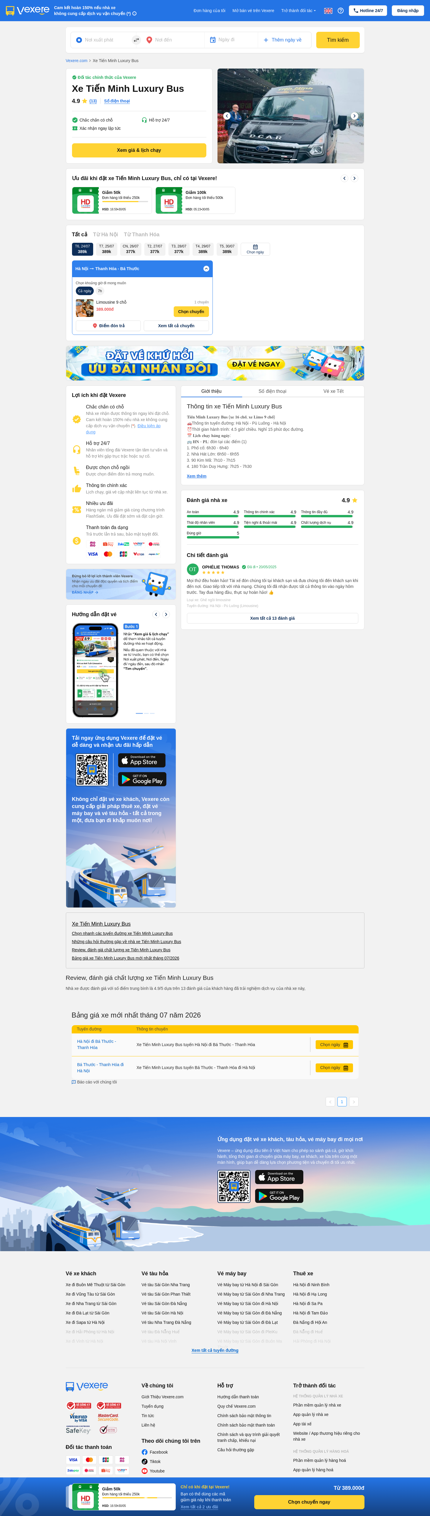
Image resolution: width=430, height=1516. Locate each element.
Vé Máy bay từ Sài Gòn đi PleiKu (247, 1331)
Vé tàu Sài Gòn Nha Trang (166, 1284)
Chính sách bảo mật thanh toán (246, 1425)
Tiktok (155, 1461)
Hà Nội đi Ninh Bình (311, 1284)
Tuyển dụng (153, 1406)
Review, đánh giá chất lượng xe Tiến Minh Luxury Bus (121, 950)
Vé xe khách (81, 1273)
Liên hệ (148, 1425)
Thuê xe (303, 1273)
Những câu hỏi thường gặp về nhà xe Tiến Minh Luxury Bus (126, 941)
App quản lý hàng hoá (313, 1469)
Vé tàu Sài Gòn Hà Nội (162, 1313)
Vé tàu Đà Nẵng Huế (161, 1331)
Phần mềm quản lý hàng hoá (319, 1460)
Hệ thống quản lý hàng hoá (321, 1451)
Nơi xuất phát (99, 40)
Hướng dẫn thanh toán (238, 1396)
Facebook (159, 1452)
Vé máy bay (232, 1273)
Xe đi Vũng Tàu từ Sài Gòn (90, 1294)
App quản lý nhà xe (311, 1414)
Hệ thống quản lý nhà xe (318, 1396)
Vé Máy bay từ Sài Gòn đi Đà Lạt (247, 1322)
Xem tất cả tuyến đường (215, 1350)
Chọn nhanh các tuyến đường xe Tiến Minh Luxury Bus (122, 933)
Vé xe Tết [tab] (334, 391)
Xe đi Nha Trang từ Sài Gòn (91, 1303)
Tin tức (148, 1415)
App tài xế (302, 1424)
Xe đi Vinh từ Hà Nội (84, 1341)
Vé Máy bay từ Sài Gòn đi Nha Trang (251, 1294)
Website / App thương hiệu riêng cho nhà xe (326, 1436)
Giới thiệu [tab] (211, 391)
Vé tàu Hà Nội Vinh (159, 1341)
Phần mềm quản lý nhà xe (317, 1405)
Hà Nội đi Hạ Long (310, 1294)
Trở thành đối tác (299, 10)
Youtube (157, 1471)
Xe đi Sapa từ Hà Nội (85, 1322)
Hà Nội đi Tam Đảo (310, 1313)
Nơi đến (163, 40)
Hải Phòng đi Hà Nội (312, 1341)
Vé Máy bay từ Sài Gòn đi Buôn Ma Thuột (249, 1344)
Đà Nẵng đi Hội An (310, 1322)
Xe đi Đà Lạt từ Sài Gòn (88, 1313)
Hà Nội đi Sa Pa (308, 1303)
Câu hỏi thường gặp (235, 1449)
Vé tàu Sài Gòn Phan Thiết (166, 1294)
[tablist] (272, 391)
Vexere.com (77, 60)
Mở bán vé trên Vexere (253, 10)
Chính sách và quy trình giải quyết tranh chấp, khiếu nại (248, 1437)
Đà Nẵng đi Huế (308, 1331)
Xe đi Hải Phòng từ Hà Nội (90, 1331)
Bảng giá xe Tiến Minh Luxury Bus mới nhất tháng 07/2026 (125, 958)
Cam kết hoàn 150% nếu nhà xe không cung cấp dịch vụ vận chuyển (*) (92, 10)
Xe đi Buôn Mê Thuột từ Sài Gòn (96, 1284)
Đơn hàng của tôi (209, 10)
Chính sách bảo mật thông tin (244, 1415)
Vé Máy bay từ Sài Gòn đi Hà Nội (247, 1303)
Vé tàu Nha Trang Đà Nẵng (166, 1322)
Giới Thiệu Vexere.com (163, 1396)
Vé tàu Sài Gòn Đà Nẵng (164, 1303)
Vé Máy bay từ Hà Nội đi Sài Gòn (247, 1284)
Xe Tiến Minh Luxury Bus (101, 924)
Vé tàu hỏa (155, 1273)
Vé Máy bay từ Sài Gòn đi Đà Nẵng (249, 1313)
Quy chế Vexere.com (236, 1406)
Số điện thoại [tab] (273, 391)
